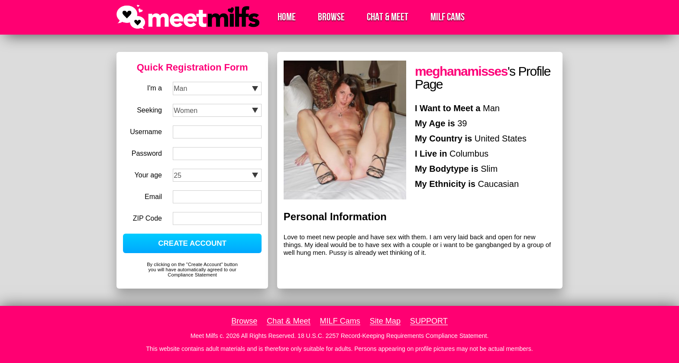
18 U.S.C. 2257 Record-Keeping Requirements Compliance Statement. (392, 335)
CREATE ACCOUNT (192, 243)
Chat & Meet (387, 17)
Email (153, 196)
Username (146, 131)
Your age (148, 175)
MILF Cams (447, 17)
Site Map (385, 321)
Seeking (149, 110)
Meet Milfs (204, 335)
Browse (331, 17)
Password (147, 153)
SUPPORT (429, 321)
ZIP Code (147, 218)
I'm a (154, 88)
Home (287, 17)
